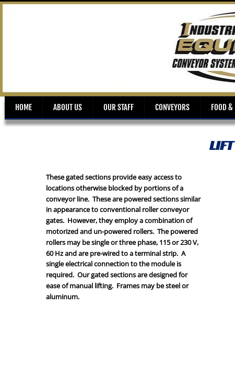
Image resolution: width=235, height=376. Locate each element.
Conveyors (172, 107)
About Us (67, 107)
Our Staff (118, 107)
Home (23, 107)
